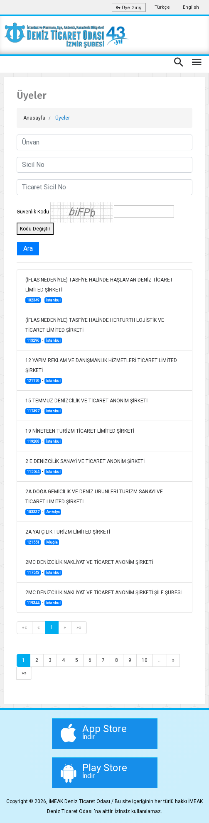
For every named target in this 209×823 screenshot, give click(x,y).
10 (145, 660)
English (191, 7)
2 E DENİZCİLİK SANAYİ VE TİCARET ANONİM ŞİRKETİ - (85, 466)
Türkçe (162, 7)
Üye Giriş (128, 7)
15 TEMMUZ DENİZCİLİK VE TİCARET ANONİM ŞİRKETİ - (86, 406)
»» (78, 627)
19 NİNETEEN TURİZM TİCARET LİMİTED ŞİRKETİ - (79, 436)
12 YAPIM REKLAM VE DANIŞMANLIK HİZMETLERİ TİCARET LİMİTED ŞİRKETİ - (101, 371)
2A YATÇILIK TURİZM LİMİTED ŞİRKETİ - (67, 537)
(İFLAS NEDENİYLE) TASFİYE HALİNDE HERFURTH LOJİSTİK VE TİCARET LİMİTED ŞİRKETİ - (94, 330)
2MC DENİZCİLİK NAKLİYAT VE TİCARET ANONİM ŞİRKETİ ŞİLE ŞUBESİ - (103, 598)
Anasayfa (34, 118)
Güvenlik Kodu (33, 212)
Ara (28, 248)
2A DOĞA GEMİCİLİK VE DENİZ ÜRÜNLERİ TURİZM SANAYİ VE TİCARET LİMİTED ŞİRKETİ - (94, 502)
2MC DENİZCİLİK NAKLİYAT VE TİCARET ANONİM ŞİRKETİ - (89, 567)
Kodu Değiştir (35, 229)
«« (24, 627)
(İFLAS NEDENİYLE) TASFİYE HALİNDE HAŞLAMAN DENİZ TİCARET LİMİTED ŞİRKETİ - (99, 290)
